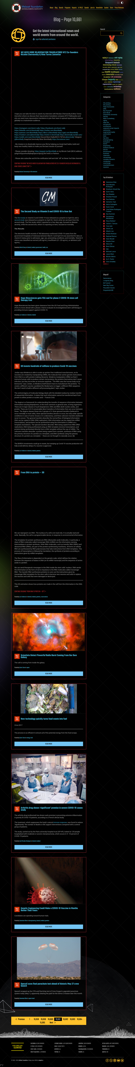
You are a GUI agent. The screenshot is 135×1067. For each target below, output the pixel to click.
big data (106, 138)
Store (111, 8)
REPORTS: (57, 1049)
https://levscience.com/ (61, 139)
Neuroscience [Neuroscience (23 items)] (121, 80)
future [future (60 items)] (116, 69)
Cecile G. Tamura (111, 223)
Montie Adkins (111, 256)
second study (19, 220)
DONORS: (81, 1046)
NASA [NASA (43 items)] (117, 80)
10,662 (65, 1019)
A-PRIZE (80, 8)
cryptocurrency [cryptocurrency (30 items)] (114, 67)
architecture (107, 126)
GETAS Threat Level (18, 1047)
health (44, 247)
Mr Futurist (106, 283)
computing (106, 161)
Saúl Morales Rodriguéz (25, 841)
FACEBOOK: (33, 1043)
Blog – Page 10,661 (68, 20)
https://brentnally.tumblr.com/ (71, 135)
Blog (56, 8)
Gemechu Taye (111, 202)
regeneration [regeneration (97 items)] (107, 84)
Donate (86, 8)
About (51, 8)
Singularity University (110, 114)
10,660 (50, 1019)
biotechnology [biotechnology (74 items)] (107, 65)
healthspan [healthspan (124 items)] (115, 72)
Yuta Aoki (109, 226)
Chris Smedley (111, 262)
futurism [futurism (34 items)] (120, 69)
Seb (107, 249)
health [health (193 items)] (107, 72)
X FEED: (33, 1046)
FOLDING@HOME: (83, 1049)
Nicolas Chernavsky (24, 172)
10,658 (36, 1019)
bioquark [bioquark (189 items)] (109, 62)
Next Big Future (108, 285)
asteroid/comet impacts (111, 128)
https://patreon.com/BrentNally (26, 133)
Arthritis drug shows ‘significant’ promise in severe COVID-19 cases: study (52, 809)
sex (47, 247)
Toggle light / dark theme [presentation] (122, 2)
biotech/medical (31, 247)
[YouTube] (118, 1060)
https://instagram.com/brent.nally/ (27, 128)
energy (28, 738)
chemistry (106, 155)
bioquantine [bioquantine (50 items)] (117, 60)
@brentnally (69, 137)
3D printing (107, 103)
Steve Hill (109, 244)
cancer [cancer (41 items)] (109, 67)
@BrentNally (19, 139)
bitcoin (105, 150)
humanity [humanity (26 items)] (121, 72)
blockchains (107, 151)
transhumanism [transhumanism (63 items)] (108, 89)
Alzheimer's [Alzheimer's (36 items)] (111, 58)
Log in (37, 39)
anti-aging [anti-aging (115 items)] (118, 58)
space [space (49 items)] (105, 87)
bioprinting (106, 146)
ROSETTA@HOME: (35, 1052)
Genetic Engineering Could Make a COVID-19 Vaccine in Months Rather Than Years (49, 909)
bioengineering (32, 920)
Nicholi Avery (23, 247)
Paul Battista (110, 199)
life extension (34, 172)
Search (121, 33)
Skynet (105, 116)
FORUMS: (81, 1052)
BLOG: (56, 1046)
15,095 (42, 1022)
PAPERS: (57, 1052)
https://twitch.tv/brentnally (50, 135)
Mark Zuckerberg (108, 118)
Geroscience (107, 278)
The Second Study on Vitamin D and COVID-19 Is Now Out (46, 211)
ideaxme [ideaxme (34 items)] (104, 75)
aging (105, 120)
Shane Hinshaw (111, 234)
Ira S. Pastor (110, 259)
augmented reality (109, 132)
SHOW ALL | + (106, 264)
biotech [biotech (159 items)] (116, 62)
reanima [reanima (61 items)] (110, 82)
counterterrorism (108, 165)
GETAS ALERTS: (106, 1043)
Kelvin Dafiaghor (111, 204)
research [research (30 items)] (113, 84)
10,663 (72, 1019)
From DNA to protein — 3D (32, 472)
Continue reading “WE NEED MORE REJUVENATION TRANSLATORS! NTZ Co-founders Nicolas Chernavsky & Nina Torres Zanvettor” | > (47, 165)
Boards (61, 8)
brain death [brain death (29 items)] (105, 67)
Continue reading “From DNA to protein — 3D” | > (30, 591)
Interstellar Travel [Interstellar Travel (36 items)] (119, 75)
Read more (48, 177)
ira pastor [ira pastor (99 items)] (107, 77)
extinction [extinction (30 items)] (112, 69)
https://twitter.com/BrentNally (51, 130)
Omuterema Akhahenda (110, 217)
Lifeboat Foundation (23, 1060)
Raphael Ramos (111, 236)
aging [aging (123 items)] (104, 58)
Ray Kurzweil (107, 111)
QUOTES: (104, 1052)
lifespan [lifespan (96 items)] (105, 80)
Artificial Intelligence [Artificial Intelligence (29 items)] (109, 60)
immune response (60, 822)
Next (51, 1022)
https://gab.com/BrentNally (68, 133)
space (28, 667)
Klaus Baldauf (110, 221)
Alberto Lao (110, 231)
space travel (31, 998)
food (31, 738)
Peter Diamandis (108, 107)
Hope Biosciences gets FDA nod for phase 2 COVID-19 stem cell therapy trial (49, 299)
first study (21, 218)
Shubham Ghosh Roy (113, 189)
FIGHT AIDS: (34, 1049)
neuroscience (44, 597)
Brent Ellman (110, 246)
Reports (74, 8)
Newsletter (99, 8)
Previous (21, 1019)
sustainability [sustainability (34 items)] (110, 87)
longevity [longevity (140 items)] (111, 79)
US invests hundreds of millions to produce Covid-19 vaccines (49, 366)
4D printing (107, 105)
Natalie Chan (110, 241)
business (106, 153)
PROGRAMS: (105, 1049)
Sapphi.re (41, 1060)
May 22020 (17, 53)
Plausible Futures (109, 288)
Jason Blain (110, 254)
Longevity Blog (108, 280)
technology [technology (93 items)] (117, 87)
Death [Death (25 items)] (121, 67)
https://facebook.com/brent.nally (53, 128)
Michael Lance (111, 251)
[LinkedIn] (114, 1060)
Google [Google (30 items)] (103, 72)
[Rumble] (122, 1060)
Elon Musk (106, 113)
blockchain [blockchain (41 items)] (119, 65)
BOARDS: (104, 1046)
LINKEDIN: (81, 1043)
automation (107, 134)
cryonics (106, 167)
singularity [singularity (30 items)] (120, 84)
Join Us (92, 8)
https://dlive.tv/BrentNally (47, 133)
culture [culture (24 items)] (118, 67)
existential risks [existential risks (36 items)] (106, 69)
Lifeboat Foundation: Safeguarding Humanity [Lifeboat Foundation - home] (27, 8)
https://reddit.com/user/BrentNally (27, 137)
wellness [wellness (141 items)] (117, 89)
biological (106, 142)
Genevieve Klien (23, 920)
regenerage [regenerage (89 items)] (117, 82)
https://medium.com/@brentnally (26, 135)
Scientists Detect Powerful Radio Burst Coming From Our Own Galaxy (49, 656)
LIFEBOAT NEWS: (59, 1043)
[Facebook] (107, 1060)
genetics (38, 451)
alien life (106, 122)
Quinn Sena (22, 667)
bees (104, 136)
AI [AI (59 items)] (107, 58)
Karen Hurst (110, 207)
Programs (67, 8)
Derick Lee (109, 229)
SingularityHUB (108, 290)
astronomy (106, 130)
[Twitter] (111, 1060)
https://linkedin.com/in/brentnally (26, 130)
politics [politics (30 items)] (105, 82)
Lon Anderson (23, 315)
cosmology (107, 163)
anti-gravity (107, 124)
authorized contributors (48, 39)
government (39, 247)
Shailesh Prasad (111, 197)
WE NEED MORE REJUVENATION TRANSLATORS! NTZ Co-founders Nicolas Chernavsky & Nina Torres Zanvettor (49, 53)
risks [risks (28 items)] (117, 84)
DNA (104, 109)
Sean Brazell (110, 239)
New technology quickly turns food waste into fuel (44, 719)
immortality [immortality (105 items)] (110, 74)
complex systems (109, 159)
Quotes (106, 8)
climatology (107, 157)
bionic (105, 144)
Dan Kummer (110, 214)
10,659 (43, 1019)
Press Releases (119, 8)
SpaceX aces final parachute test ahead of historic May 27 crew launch (50, 985)
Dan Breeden (110, 194)
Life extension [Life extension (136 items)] (116, 77)
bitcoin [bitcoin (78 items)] (114, 65)
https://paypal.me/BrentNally (45, 151)
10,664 (79, 1019)
